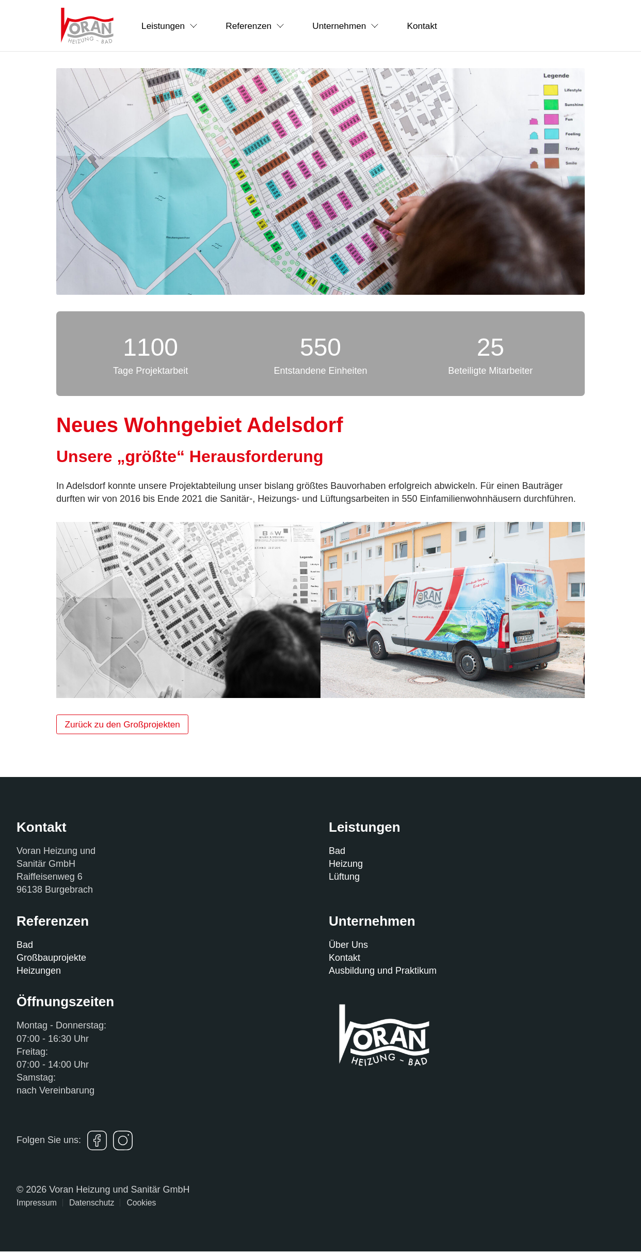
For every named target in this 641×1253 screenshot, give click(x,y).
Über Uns (348, 946)
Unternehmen (363, 25)
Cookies (141, 1204)
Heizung (346, 865)
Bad (337, 852)
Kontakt (447, 25)
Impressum (37, 1204)
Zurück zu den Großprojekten (126, 725)
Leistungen (173, 25)
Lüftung (344, 879)
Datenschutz (92, 1204)
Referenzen (265, 25)
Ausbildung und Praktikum (383, 972)
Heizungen (39, 972)
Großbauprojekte (51, 959)
